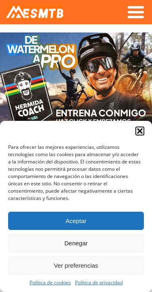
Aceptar (76, 220)
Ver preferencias (76, 265)
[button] (140, 131)
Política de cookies (50, 282)
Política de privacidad (99, 282)
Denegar (76, 243)
